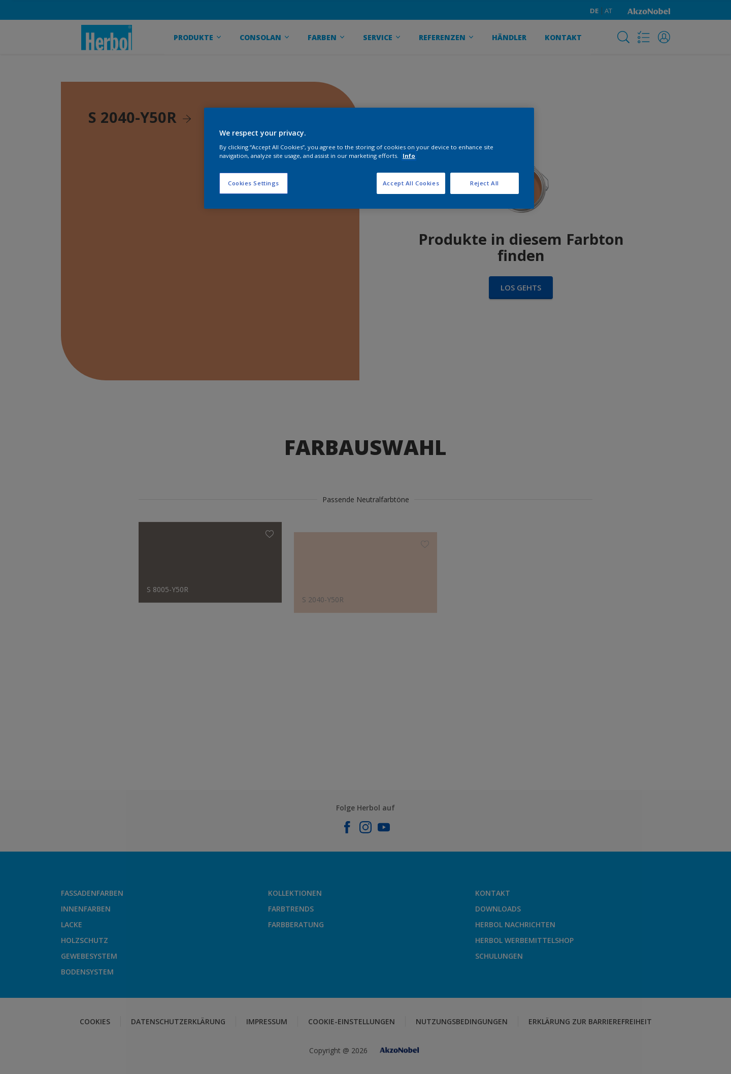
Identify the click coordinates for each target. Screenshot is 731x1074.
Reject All (484, 183)
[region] (369, 158)
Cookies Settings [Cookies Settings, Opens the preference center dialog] (253, 183)
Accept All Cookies (411, 183)
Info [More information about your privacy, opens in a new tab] (409, 155)
